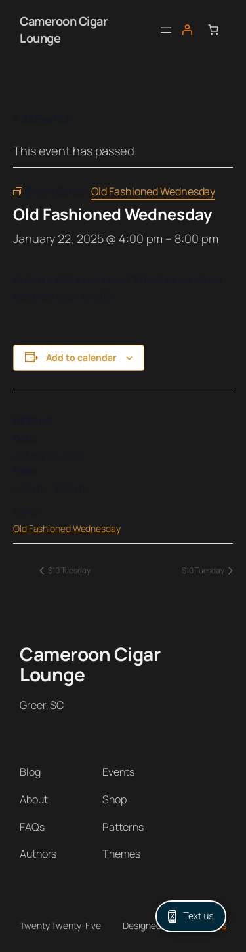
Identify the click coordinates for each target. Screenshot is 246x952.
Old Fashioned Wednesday (67, 528)
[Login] (187, 29)
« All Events (41, 118)
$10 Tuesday (69, 570)
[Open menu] (166, 30)
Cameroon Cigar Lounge (90, 664)
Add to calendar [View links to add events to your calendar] (81, 357)
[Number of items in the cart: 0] (213, 29)
